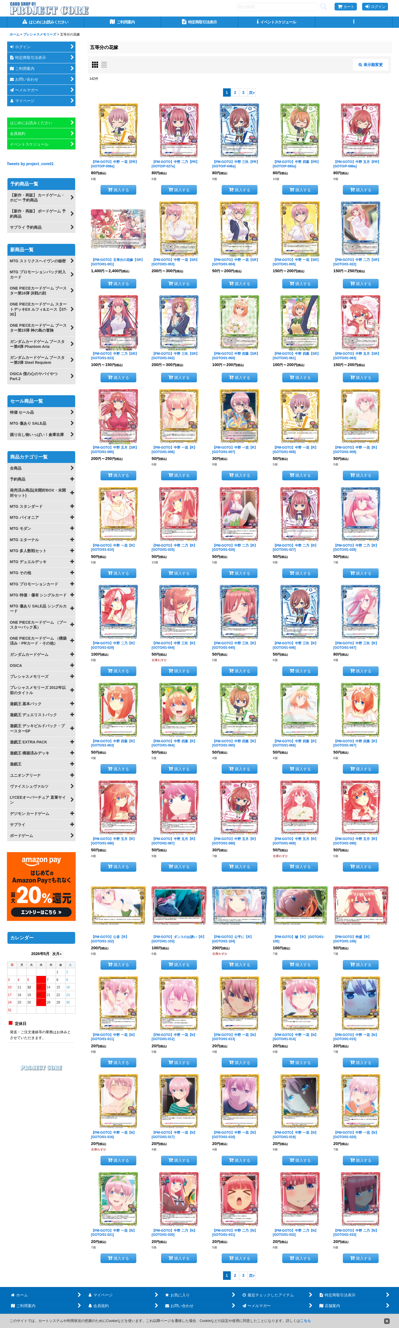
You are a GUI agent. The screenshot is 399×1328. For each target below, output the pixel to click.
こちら (305, 1321)
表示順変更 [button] (371, 64)
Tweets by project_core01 (30, 164)
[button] (353, 22)
